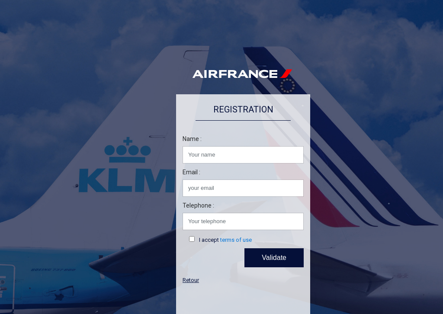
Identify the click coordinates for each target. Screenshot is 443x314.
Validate (274, 257)
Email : (191, 172)
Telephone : (198, 205)
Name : (192, 138)
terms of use (236, 240)
